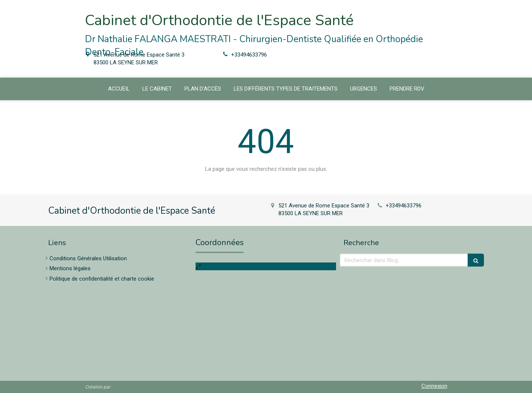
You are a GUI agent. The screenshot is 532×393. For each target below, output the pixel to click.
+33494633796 (249, 54)
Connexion (434, 386)
